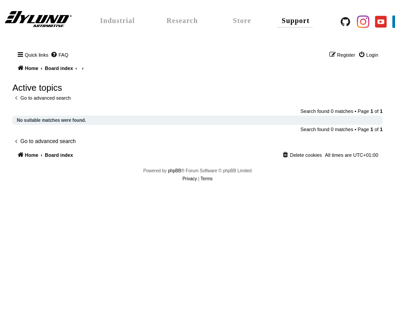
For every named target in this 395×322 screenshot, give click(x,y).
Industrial (117, 20)
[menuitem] (59, 55)
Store (242, 20)
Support (296, 20)
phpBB (174, 170)
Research (182, 20)
